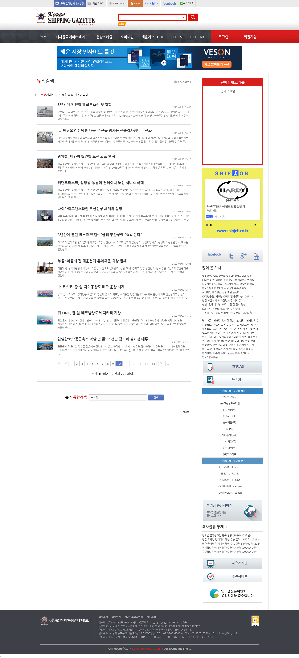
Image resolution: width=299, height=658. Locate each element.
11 (126, 363)
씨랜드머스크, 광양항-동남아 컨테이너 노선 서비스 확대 (101, 183)
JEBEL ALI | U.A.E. (229, 473)
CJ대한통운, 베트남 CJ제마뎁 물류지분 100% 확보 (229, 296)
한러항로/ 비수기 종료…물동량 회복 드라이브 (226, 353)
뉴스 (43, 37)
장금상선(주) (229, 410)
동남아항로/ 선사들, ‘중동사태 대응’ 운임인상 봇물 (228, 284)
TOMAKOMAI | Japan (229, 492)
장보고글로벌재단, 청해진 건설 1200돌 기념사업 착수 (230, 320)
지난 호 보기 (98, 3)
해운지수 (147, 37)
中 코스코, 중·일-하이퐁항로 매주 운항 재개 (91, 287)
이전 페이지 (65, 363)
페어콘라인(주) (229, 435)
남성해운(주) (229, 448)
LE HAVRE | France (229, 467)
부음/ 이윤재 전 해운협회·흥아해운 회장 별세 (92, 261)
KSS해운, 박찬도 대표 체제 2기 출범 (221, 308)
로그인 (223, 37)
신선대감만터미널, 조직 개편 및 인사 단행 (224, 304)
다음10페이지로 (168, 363)
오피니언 (127, 37)
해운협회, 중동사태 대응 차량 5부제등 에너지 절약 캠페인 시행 (231, 328)
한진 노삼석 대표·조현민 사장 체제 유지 (222, 300)
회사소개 (103, 617)
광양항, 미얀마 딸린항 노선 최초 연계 (86, 156)
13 (139, 363)
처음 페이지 (59, 363)
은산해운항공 (229, 397)
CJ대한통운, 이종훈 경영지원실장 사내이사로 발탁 (228, 280)
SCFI (182, 36)
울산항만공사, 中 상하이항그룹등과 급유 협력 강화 (228, 341)
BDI (163, 36)
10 (119, 363)
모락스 (229, 429)
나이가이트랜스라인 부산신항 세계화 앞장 (90, 209)
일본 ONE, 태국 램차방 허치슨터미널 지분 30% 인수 (230, 336)
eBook (137, 3)
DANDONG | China (229, 479)
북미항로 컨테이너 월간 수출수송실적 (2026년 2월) (229, 547)
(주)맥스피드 (229, 454)
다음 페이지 (161, 363)
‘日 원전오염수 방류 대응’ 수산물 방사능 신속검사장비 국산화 (105, 130)
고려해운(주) (229, 441)
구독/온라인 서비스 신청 (72, 3)
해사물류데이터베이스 (72, 37)
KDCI (203, 36)
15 (153, 363)
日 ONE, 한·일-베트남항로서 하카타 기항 (89, 313)
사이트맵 (151, 617)
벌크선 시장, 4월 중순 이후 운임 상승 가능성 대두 (228, 332)
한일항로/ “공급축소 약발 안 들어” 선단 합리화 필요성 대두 (103, 339)
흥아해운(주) (229, 422)
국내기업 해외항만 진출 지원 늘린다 (221, 292)
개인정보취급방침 (134, 617)
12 (132, 363)
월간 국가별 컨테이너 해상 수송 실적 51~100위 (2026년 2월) (232, 543)
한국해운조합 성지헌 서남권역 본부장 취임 (224, 288)
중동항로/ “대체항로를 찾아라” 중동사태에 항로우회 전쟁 (229, 276)
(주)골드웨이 (229, 416)
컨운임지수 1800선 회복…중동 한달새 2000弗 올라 (229, 312)
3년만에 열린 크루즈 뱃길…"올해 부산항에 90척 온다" (100, 235)
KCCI (193, 36)
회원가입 (250, 37)
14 (146, 363)
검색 (156, 397)
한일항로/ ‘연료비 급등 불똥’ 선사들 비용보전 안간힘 (229, 324)
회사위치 (116, 617)
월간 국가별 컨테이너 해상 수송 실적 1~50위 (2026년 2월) (232, 539)
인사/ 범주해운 (210, 357)
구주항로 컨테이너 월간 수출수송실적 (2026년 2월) (229, 551)
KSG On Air (119, 3)
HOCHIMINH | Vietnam (230, 486)
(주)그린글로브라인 (229, 403)
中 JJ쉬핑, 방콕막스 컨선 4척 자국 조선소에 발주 (227, 349)
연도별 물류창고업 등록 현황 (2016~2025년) (226, 535)
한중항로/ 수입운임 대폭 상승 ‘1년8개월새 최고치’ (228, 345)
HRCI (173, 36)
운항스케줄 (104, 37)
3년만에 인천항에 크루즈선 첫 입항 (85, 104)
